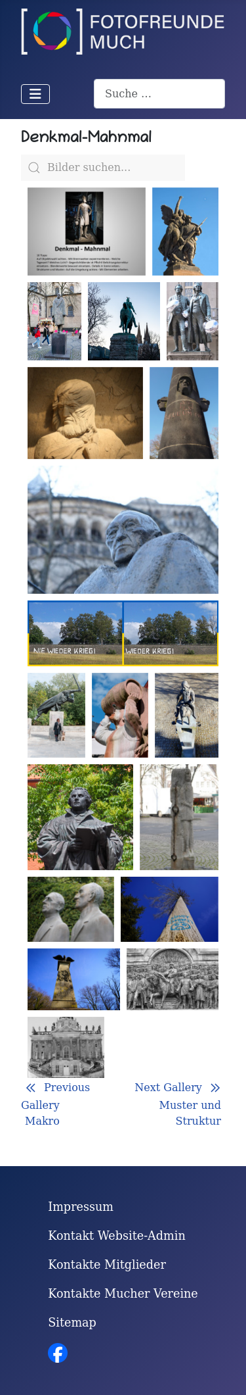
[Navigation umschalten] (35, 94)
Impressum (80, 1206)
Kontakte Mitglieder (107, 1264)
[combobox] (159, 94)
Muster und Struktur (190, 1120)
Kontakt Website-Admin (117, 1235)
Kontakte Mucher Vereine (123, 1293)
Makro (42, 1127)
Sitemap (72, 1322)
